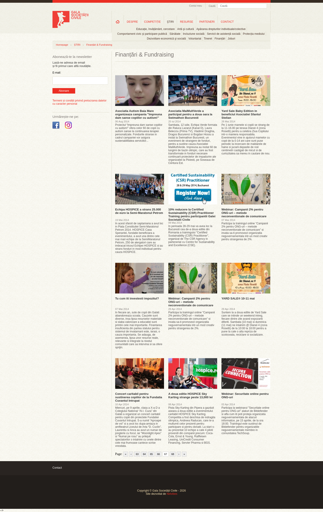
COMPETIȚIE (152, 21)
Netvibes (172, 493)
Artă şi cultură (185, 29)
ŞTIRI (170, 21)
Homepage (62, 44)
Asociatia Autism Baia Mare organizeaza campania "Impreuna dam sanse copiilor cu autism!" (138, 114)
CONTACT (227, 21)
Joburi (231, 38)
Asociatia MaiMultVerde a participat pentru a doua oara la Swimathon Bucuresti (190, 114)
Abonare (64, 90)
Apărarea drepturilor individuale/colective (221, 29)
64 (144, 454)
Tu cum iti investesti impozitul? (137, 298)
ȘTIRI (77, 44)
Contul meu (195, 5)
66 (158, 454)
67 (165, 454)
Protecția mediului (253, 33)
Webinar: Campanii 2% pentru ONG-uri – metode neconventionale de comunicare (243, 213)
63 (137, 454)
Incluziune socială (193, 33)
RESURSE (186, 21)
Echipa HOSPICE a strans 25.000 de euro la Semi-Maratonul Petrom (139, 211)
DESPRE (132, 21)
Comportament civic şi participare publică (142, 33)
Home (118, 21)
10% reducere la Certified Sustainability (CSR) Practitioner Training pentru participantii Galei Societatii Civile (191, 214)
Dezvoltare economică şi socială (166, 38)
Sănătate (174, 33)
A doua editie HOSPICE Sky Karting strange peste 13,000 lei (190, 395)
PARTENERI (207, 21)
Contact (57, 467)
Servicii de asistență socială (223, 33)
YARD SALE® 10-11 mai (238, 298)
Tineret (208, 38)
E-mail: (56, 72)
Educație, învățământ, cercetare (155, 29)
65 (151, 454)
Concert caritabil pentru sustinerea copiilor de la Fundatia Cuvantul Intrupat (138, 397)
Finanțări (220, 38)
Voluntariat (194, 38)
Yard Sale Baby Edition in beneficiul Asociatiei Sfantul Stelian (241, 114)
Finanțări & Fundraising (99, 44)
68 (172, 454)
